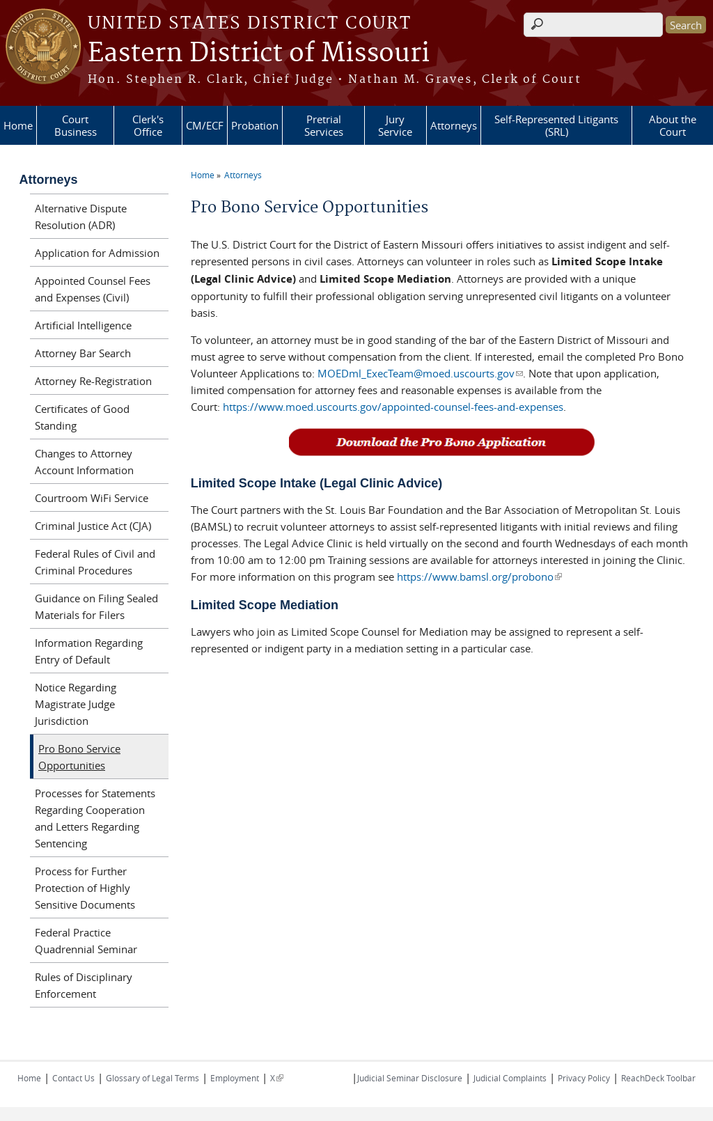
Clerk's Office (148, 125)
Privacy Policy (584, 1077)
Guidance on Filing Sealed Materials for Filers (96, 606)
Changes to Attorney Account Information (84, 461)
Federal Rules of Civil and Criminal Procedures (95, 562)
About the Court (672, 125)
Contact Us (73, 1077)
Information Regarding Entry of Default (89, 651)
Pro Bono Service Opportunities (79, 757)
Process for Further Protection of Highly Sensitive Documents (85, 887)
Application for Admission (97, 253)
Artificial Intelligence (83, 325)
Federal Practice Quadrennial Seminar (86, 940)
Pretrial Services (323, 125)
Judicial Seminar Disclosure (409, 1077)
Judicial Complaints (510, 1077)
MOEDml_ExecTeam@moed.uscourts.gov (420, 373)
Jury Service (395, 125)
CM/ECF (205, 125)
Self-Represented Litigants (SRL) (556, 125)
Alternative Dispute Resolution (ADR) (81, 216)
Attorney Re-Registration (93, 381)
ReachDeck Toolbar (658, 1077)
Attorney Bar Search (83, 353)
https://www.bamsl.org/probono (479, 576)
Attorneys (453, 125)
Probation (255, 125)
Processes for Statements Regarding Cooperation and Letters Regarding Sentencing (95, 818)
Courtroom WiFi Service (91, 498)
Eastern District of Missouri (259, 54)
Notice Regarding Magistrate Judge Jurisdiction (75, 704)
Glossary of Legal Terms (152, 1077)
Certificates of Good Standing (82, 417)
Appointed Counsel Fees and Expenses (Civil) (92, 289)
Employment (234, 1077)
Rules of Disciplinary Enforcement (83, 985)
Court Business (75, 125)
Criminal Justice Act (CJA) (93, 526)
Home (18, 125)
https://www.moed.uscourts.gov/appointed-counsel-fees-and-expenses (393, 407)
